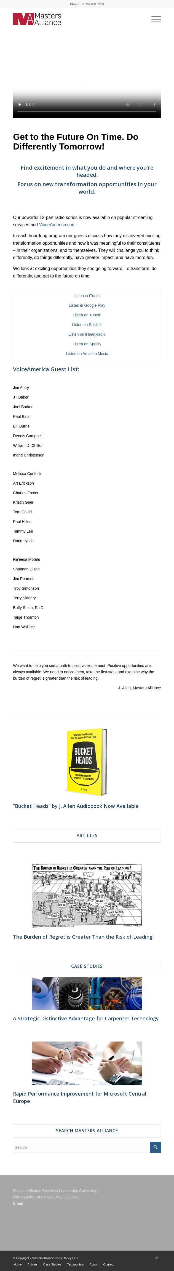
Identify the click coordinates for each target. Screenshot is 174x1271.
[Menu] (153, 19)
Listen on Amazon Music (87, 353)
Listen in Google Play (87, 305)
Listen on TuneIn (87, 315)
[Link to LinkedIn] (157, 1258)
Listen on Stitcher (87, 324)
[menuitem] (17, 1264)
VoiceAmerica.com (57, 224)
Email (18, 1203)
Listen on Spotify (87, 344)
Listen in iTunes (87, 295)
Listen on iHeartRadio (87, 334)
